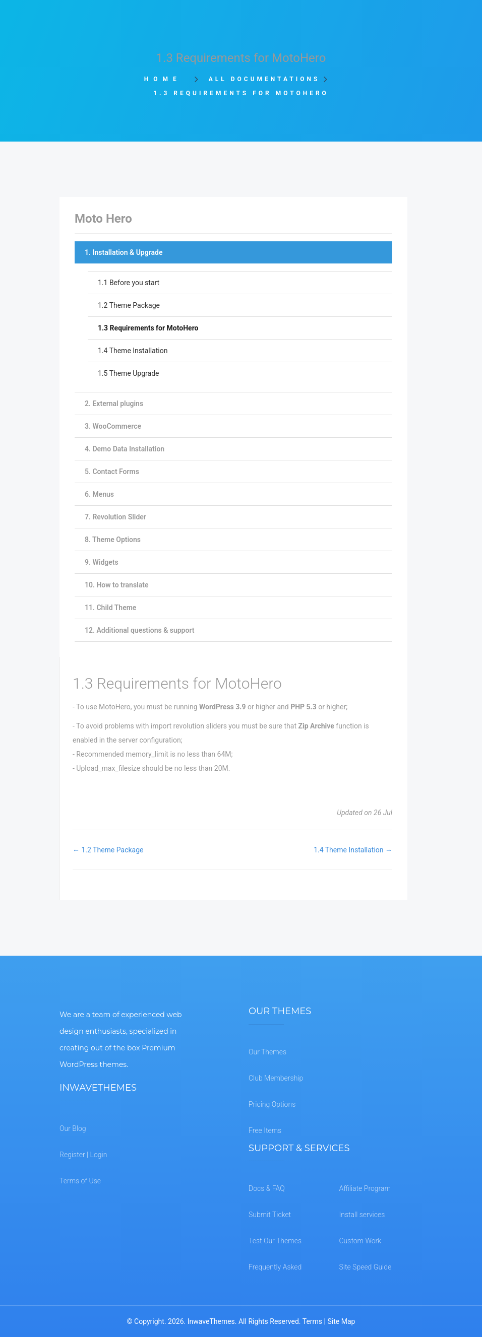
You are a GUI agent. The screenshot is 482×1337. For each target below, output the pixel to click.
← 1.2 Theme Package (108, 850)
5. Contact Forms (112, 471)
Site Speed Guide (365, 1267)
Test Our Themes (275, 1241)
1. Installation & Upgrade (123, 252)
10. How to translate (116, 585)
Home (166, 79)
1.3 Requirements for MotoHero (148, 328)
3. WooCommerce (113, 426)
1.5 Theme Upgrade (128, 373)
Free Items (265, 1130)
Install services (362, 1215)
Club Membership (276, 1078)
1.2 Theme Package (129, 305)
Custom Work (360, 1241)
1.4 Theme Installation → (353, 850)
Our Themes (267, 1052)
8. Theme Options (113, 540)
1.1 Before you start (128, 283)
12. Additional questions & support (139, 630)
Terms (312, 1321)
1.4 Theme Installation (132, 351)
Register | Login (83, 1155)
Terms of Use (80, 1181)
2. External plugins (114, 403)
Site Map (341, 1321)
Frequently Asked (275, 1267)
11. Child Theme (110, 608)
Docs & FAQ (267, 1188)
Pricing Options (272, 1104)
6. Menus (99, 494)
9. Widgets (101, 562)
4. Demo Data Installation (124, 449)
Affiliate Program (365, 1188)
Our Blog (72, 1128)
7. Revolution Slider (115, 517)
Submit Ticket (270, 1215)
